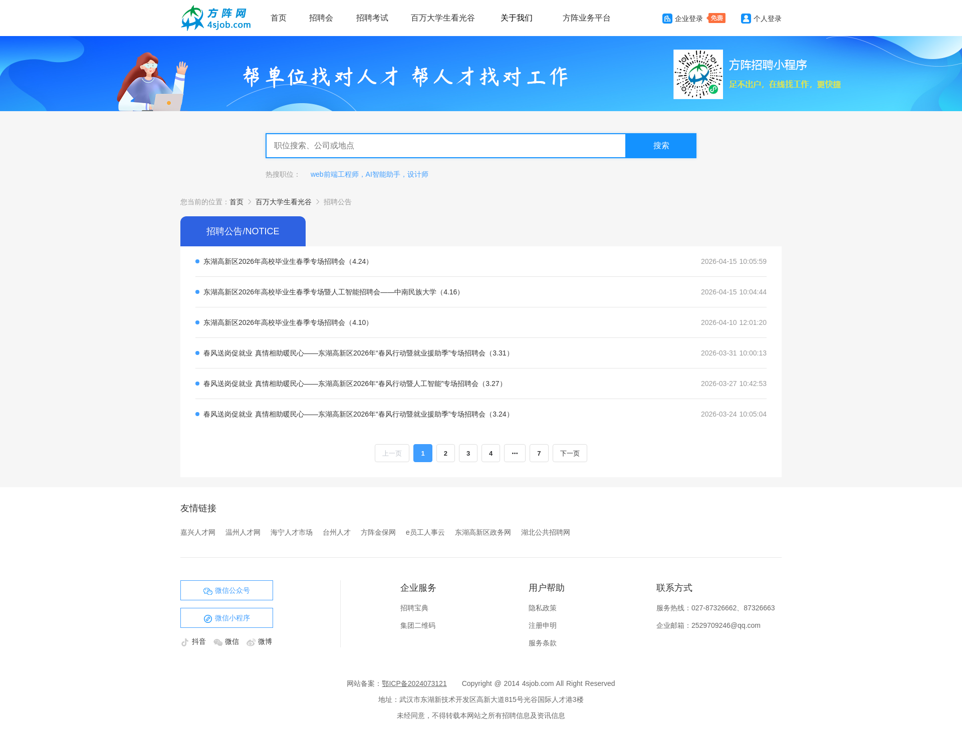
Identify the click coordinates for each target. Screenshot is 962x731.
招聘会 (321, 18)
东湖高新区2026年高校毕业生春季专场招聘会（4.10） (288, 322)
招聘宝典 (414, 608)
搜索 (661, 145)
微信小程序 (226, 618)
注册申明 (543, 625)
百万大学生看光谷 (443, 18)
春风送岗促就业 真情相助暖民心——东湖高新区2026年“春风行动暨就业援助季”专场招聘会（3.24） (358, 414)
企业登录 (682, 19)
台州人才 (337, 532)
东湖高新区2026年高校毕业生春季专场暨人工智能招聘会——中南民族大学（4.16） (333, 292)
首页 (279, 18)
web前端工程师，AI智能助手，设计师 (369, 174)
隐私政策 (543, 608)
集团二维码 (417, 625)
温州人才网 (243, 532)
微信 (227, 641)
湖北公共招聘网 (545, 532)
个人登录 (761, 19)
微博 (259, 641)
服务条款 (543, 643)
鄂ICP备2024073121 (414, 683)
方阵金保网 (378, 532)
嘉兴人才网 (197, 532)
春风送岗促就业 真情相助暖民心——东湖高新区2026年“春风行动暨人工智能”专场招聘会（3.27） (355, 384)
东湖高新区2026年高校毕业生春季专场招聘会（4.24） (288, 261)
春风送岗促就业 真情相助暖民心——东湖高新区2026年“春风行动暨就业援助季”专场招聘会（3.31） (358, 353)
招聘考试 (372, 18)
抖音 (194, 641)
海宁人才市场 (292, 532)
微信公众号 (226, 590)
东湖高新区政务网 (483, 532)
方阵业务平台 (587, 18)
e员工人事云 (425, 532)
